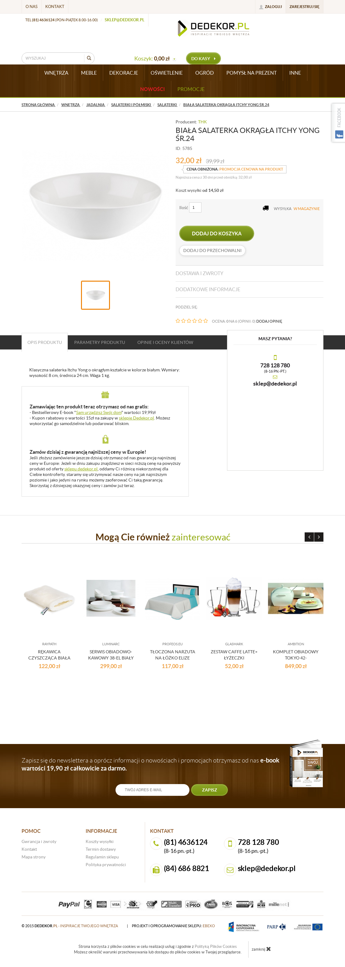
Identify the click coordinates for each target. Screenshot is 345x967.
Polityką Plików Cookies (216, 946)
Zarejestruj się (304, 7)
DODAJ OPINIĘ (269, 321)
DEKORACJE (123, 73)
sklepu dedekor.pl (81, 468)
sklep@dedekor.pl (124, 20)
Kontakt (54, 6)
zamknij (261, 949)
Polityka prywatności (106, 864)
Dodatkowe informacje (208, 289)
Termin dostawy (101, 849)
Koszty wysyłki (100, 841)
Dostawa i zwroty (199, 273)
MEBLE (89, 73)
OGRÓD (204, 73)
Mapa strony (34, 856)
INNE (295, 73)
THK (202, 121)
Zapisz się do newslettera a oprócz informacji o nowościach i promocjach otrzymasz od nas (150, 764)
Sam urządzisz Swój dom (98, 412)
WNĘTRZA (56, 73)
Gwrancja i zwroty (39, 841)
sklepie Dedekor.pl (136, 417)
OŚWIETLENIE (167, 73)
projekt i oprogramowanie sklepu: (173, 926)
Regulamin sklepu (102, 856)
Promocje (191, 89)
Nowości (152, 89)
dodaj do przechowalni (212, 250)
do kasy (203, 58)
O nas (32, 6)
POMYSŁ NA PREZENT (251, 73)
